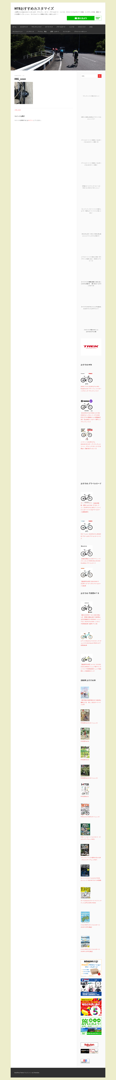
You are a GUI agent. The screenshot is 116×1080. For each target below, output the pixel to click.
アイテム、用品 (42, 31)
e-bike (90, 27)
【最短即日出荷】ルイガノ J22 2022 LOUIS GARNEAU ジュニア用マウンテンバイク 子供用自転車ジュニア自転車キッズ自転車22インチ (91, 666)
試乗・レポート (54, 31)
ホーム (14, 27)
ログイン (30, 120)
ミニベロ (71, 27)
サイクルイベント (18, 31)
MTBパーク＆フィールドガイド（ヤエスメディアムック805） (91, 837)
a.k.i (23, 75)
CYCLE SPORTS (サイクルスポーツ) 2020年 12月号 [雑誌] (90, 949)
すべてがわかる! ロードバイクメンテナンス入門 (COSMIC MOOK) (91, 901)
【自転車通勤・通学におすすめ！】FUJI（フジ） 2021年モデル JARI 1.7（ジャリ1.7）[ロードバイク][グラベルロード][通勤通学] (91, 507)
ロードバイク (49, 27)
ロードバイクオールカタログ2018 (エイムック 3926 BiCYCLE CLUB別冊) (91, 878)
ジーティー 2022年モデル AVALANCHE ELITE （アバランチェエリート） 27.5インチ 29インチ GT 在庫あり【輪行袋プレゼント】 (91, 444)
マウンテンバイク (36, 27)
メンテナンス (30, 31)
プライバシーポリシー (80, 31)
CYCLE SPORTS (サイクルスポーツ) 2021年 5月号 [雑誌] (90, 925)
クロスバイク (82, 27)
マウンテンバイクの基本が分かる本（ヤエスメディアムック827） (91, 858)
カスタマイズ (24, 27)
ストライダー (66, 31)
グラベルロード (61, 27)
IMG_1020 (18, 110)
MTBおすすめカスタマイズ (34, 8)
